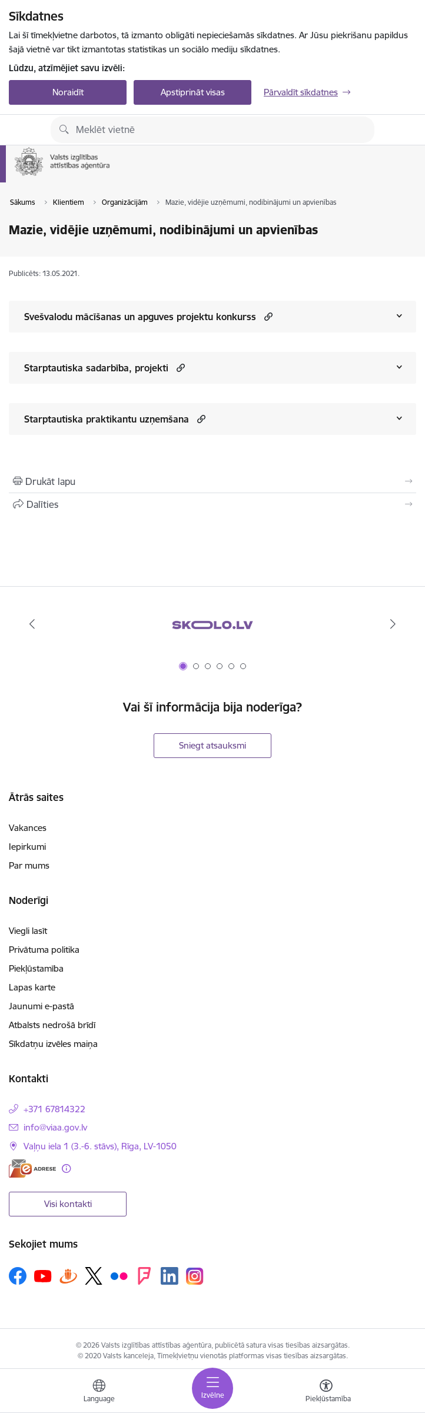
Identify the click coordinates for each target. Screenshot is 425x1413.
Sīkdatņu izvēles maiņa (53, 1043)
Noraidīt (68, 92)
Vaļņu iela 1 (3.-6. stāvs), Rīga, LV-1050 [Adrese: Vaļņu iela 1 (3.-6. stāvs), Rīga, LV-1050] (100, 1146)
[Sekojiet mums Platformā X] (93, 1276)
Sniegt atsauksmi (212, 745)
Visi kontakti (68, 1203)
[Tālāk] (393, 623)
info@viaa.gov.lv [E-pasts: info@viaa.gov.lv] (55, 1127)
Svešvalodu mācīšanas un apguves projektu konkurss (140, 317)
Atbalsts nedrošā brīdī (52, 1024)
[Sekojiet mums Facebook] (17, 1276)
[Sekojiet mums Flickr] (119, 1275)
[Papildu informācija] (66, 1168)
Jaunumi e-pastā (41, 1006)
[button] (267, 316)
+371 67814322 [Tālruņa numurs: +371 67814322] (54, 1109)
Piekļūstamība (36, 968)
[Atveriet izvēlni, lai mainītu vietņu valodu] (98, 1392)
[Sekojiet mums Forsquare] (144, 1276)
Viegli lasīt (28, 930)
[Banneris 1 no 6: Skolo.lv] (212, 624)
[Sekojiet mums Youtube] (43, 1275)
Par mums (29, 865)
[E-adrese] (32, 1168)
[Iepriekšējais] (32, 623)
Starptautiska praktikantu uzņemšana (106, 419)
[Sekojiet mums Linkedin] (169, 1276)
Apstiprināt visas (193, 92)
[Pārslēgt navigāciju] (212, 1388)
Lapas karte (32, 987)
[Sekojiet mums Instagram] (195, 1276)
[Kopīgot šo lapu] (212, 504)
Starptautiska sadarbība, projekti (96, 368)
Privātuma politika (44, 949)
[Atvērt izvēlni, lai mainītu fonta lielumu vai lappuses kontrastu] (326, 1392)
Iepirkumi (27, 846)
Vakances (28, 827)
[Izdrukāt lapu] (212, 481)
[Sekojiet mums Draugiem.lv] (68, 1275)
